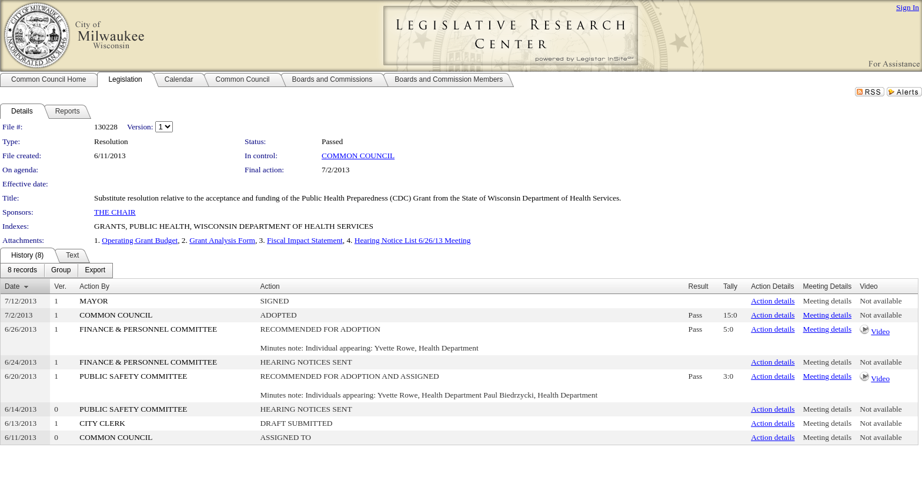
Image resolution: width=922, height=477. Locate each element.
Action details (772, 300)
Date (12, 286)
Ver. (60, 286)
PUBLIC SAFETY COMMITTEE (133, 376)
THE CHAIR (115, 212)
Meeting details (827, 300)
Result (699, 286)
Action (269, 286)
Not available (880, 300)
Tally (730, 286)
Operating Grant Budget (140, 240)
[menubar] (56, 270)
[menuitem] (22, 270)
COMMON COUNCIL (358, 155)
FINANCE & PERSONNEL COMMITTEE (148, 329)
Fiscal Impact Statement (305, 240)
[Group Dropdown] (61, 270)
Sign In (907, 7)
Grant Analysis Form (222, 240)
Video (880, 331)
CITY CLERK (102, 423)
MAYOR (93, 300)
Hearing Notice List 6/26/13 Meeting (413, 240)
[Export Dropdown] (95, 270)
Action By (94, 286)
